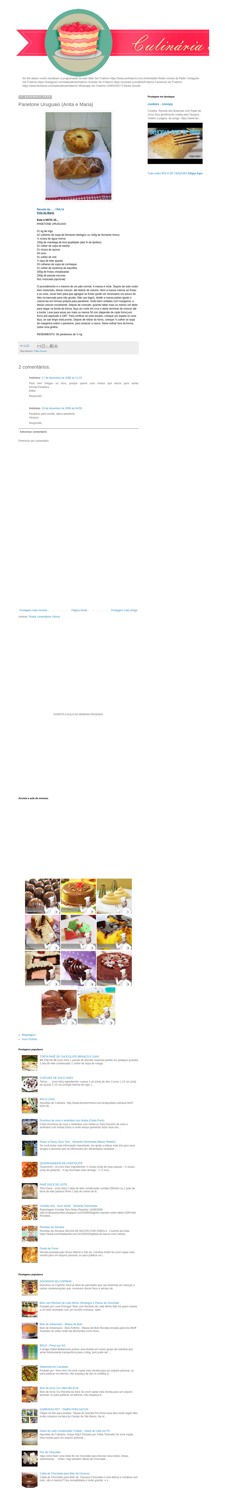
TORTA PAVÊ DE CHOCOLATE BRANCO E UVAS (69, 1056)
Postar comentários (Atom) (44, 616)
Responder (35, 396)
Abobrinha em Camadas (54, 1366)
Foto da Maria (45, 212)
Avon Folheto (29, 1039)
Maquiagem (29, 1034)
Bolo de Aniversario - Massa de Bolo (61, 1324)
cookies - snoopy (160, 104)
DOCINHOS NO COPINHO (56, 1281)
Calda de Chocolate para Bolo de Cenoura (64, 1473)
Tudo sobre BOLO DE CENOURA (175, 173)
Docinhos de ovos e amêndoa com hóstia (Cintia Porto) (72, 1120)
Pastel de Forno (49, 1248)
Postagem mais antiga (124, 610)
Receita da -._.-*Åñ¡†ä (50, 209)
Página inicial (79, 610)
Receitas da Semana (52, 1227)
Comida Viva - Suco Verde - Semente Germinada (68, 1205)
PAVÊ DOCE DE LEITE (53, 1184)
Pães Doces (40, 351)
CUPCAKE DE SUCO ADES (56, 1077)
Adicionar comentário (33, 431)
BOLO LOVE (47, 1099)
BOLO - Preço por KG (52, 1345)
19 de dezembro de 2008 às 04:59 (62, 408)
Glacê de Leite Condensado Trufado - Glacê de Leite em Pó (75, 1430)
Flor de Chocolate (50, 1452)
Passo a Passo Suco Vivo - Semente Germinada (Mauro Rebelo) (78, 1141)
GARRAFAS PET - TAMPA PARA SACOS (64, 1409)
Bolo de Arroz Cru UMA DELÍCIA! (59, 1388)
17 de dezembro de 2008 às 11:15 (62, 377)
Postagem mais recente (33, 610)
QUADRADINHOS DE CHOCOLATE (61, 1163)
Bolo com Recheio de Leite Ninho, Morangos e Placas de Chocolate (79, 1302)
